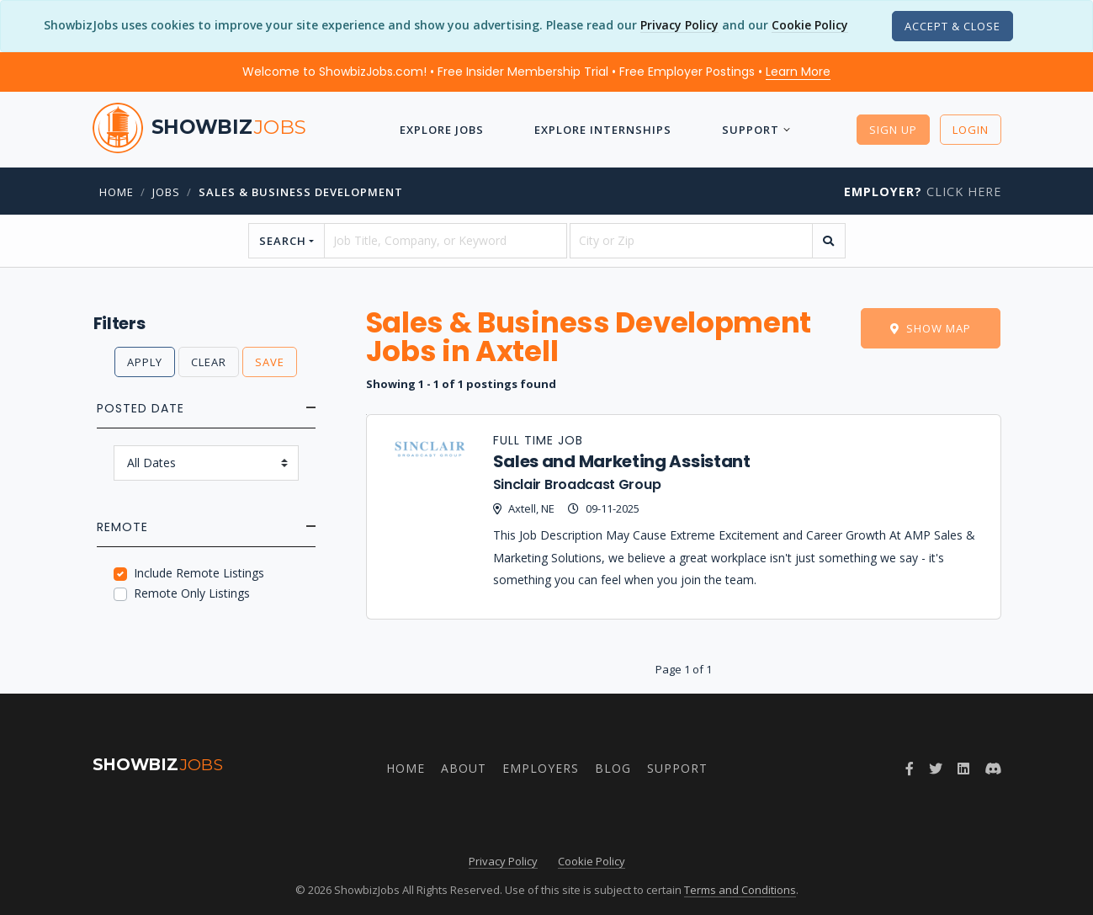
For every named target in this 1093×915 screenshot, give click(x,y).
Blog (613, 768)
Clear (208, 362)
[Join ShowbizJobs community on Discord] (992, 768)
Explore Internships (602, 129)
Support (750, 129)
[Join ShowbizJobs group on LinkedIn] (963, 768)
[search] (829, 240)
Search (282, 240)
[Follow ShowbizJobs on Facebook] (909, 768)
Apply (144, 362)
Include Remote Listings (199, 573)
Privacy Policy (679, 25)
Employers (540, 768)
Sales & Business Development (301, 191)
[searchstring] (445, 240)
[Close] (952, 26)
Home (116, 191)
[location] (691, 240)
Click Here (922, 191)
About (463, 768)
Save (269, 362)
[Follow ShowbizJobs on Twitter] (935, 768)
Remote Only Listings (192, 593)
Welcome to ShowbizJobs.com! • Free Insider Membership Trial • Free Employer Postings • (536, 71)
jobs (166, 191)
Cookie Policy (810, 25)
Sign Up (893, 129)
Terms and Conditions (740, 889)
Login (970, 129)
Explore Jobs (442, 129)
